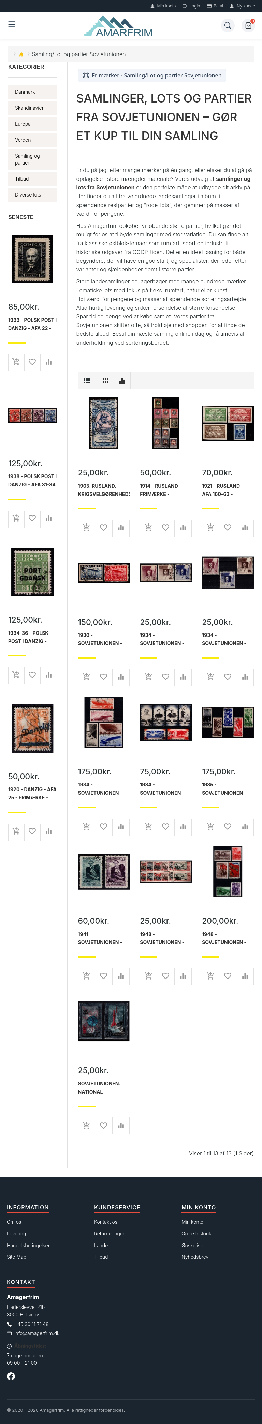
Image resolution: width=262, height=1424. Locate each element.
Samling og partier (27, 159)
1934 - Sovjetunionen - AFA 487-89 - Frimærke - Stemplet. (162, 639)
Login (191, 6)
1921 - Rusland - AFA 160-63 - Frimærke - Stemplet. (222, 490)
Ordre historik (196, 1233)
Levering (16, 1233)
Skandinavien (30, 108)
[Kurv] (248, 25)
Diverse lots (28, 195)
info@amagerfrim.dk (37, 1333)
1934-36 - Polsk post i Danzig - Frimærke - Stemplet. (28, 637)
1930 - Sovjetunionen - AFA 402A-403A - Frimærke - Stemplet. (100, 639)
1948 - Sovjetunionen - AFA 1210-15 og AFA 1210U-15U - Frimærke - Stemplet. (163, 938)
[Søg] (228, 25)
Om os (14, 1222)
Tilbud (22, 179)
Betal (215, 6)
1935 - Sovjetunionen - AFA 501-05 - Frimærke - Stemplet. (224, 789)
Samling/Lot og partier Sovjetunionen (79, 54)
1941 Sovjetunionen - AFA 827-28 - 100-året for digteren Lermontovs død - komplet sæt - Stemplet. (102, 938)
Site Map (16, 1257)
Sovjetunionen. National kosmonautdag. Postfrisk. (100, 1088)
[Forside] (119, 25)
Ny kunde (242, 6)
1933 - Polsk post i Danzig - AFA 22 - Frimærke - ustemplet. (32, 324)
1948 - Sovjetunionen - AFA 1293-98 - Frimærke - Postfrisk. (224, 938)
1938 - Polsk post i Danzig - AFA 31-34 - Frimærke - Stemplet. (32, 480)
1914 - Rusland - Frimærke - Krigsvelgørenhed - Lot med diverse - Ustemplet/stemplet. (166, 490)
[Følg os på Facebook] (11, 1377)
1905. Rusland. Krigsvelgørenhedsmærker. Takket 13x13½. (104, 490)
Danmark (25, 92)
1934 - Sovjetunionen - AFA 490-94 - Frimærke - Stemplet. (100, 789)
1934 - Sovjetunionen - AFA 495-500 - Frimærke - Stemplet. (162, 789)
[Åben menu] (11, 25)
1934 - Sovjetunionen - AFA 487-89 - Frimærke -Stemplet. (224, 639)
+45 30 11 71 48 (31, 1324)
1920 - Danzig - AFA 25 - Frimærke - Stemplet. (32, 793)
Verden (23, 140)
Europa (23, 124)
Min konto (163, 6)
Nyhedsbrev (194, 1257)
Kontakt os (105, 1222)
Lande (101, 1245)
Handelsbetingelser (28, 1245)
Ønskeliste (192, 1245)
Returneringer (109, 1233)
